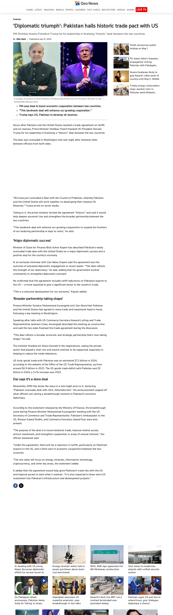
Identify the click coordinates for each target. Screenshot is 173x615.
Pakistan (49, 9)
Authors (116, 611)
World (60, 9)
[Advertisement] (60, 170)
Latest (38, 9)
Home (29, 9)
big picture (108, 9)
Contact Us (106, 611)
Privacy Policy (128, 611)
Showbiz (80, 9)
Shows (131, 9)
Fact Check (93, 9)
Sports (69, 9)
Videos (121, 9)
